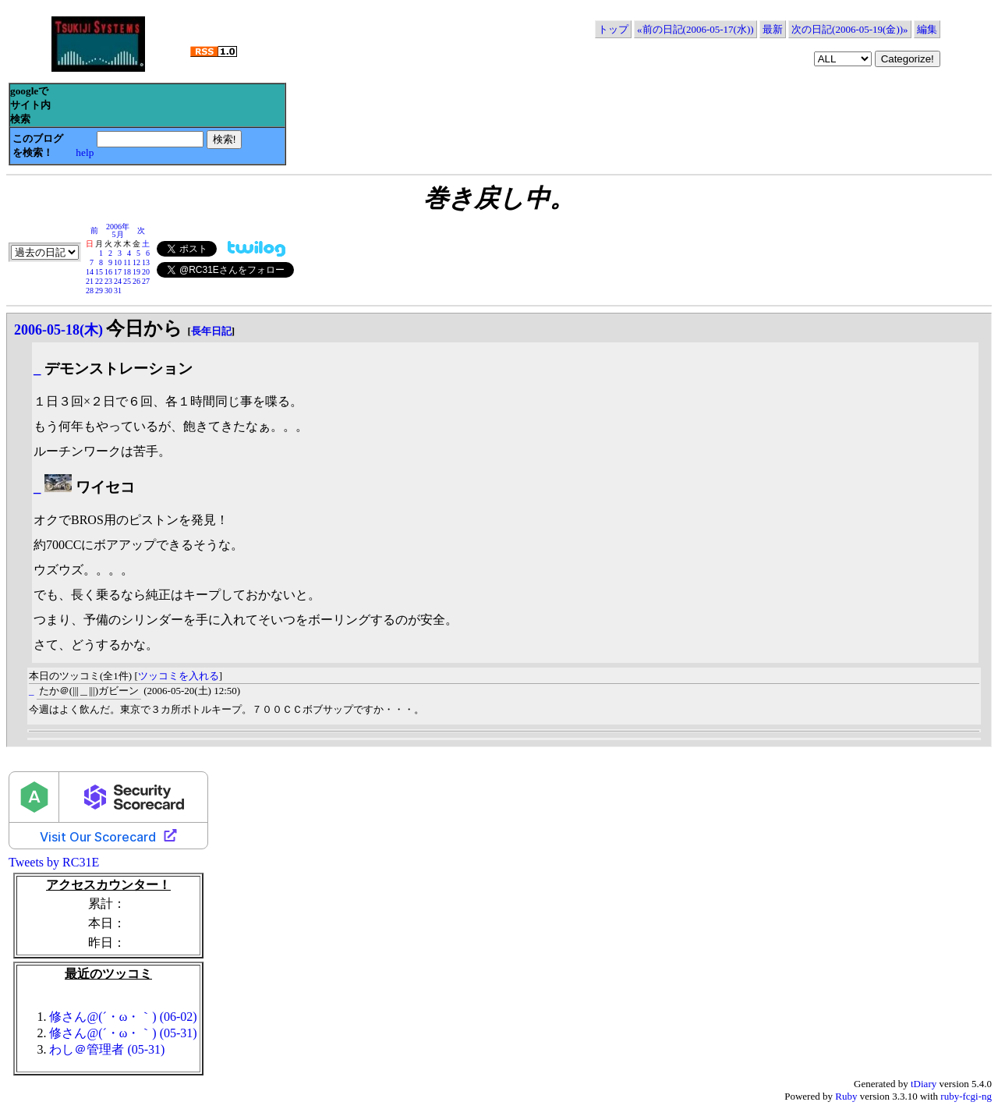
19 (136, 272)
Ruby (846, 1096)
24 (118, 281)
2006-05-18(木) (58, 330)
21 (90, 281)
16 (108, 272)
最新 (773, 29)
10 (118, 262)
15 (99, 272)
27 (146, 281)
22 (99, 281)
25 (127, 281)
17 (118, 272)
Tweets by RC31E (54, 862)
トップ (613, 29)
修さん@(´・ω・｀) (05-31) (122, 1033)
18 (127, 272)
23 (108, 281)
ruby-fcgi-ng (966, 1096)
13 (146, 262)
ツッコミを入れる (178, 676)
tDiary (923, 1084)
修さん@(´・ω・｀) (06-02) (122, 1016)
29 (99, 290)
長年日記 (211, 331)
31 (118, 290)
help (85, 152)
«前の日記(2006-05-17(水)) (695, 29)
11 (127, 262)
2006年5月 (117, 230)
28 (90, 290)
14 (90, 272)
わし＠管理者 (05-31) (107, 1049)
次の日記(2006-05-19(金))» (849, 29)
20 (146, 272)
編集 (927, 29)
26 (136, 281)
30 (108, 290)
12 (136, 262)
